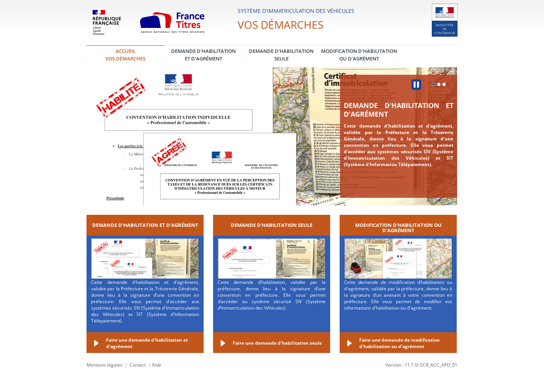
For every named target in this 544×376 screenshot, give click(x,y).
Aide (156, 365)
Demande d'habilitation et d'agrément (398, 110)
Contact (138, 365)
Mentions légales (104, 365)
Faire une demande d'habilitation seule (277, 343)
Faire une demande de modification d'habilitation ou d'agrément (399, 343)
